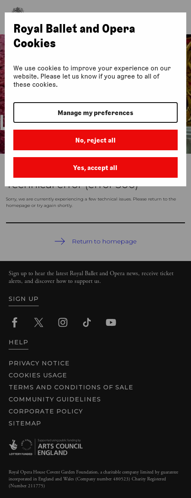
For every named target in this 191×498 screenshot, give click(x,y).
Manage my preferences (95, 113)
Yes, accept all (95, 168)
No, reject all (95, 140)
